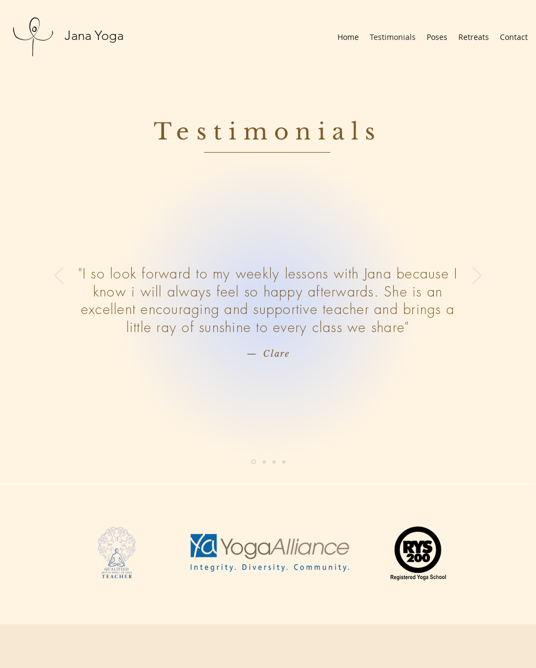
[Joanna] (284, 461)
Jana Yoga (94, 35)
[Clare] (253, 462)
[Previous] (59, 276)
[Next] (477, 276)
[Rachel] (264, 461)
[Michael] (274, 461)
